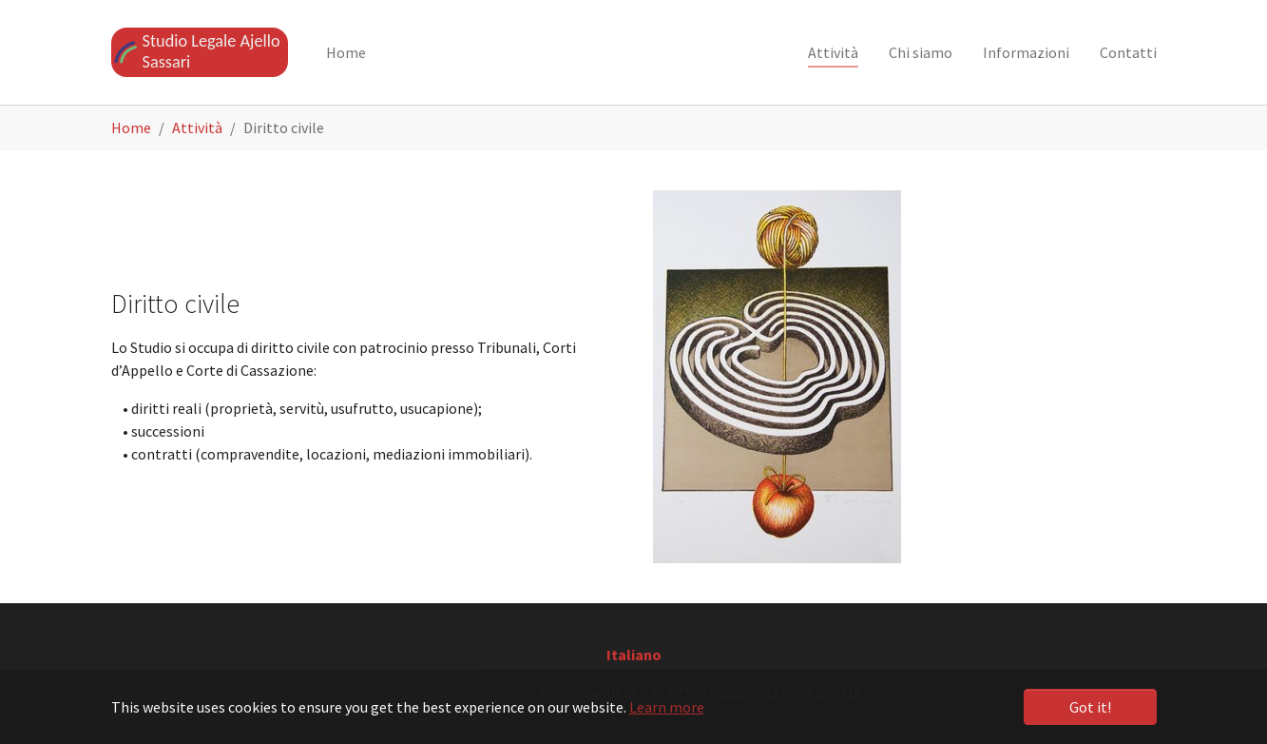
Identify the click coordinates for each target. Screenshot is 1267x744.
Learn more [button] (666, 706)
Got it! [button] (1090, 706)
